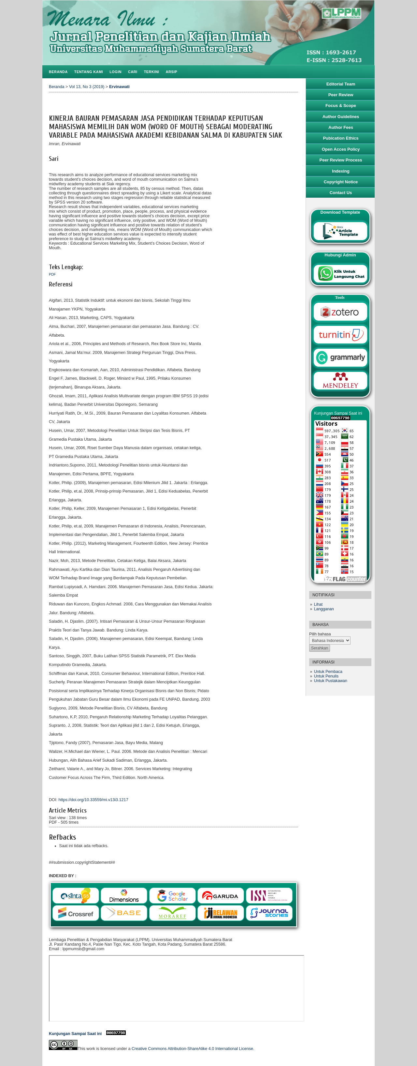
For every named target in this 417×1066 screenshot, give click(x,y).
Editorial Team (340, 84)
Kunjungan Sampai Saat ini (87, 1033)
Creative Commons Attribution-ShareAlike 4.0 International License (192, 1048)
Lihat (318, 604)
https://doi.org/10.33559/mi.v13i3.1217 (93, 800)
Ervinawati (119, 86)
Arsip (172, 72)
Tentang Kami (88, 72)
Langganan (324, 609)
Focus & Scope (340, 105)
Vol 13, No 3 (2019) (87, 86)
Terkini (151, 72)
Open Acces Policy (341, 149)
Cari (132, 72)
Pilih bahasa (320, 634)
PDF (52, 274)
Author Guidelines (341, 116)
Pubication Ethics (340, 138)
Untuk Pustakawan (330, 680)
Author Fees (340, 127)
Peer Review (340, 94)
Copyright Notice (341, 181)
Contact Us (341, 192)
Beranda (58, 72)
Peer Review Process (341, 160)
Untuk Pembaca (328, 671)
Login (115, 72)
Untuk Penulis (326, 676)
